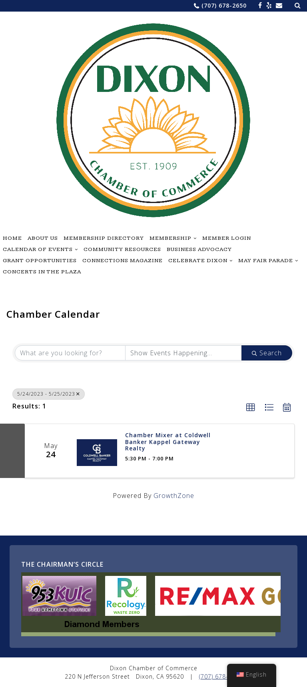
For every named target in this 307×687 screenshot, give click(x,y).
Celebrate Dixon (197, 260)
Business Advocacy (199, 249)
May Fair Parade (265, 260)
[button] (251, 408)
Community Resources (122, 249)
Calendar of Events (38, 249)
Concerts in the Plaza (42, 272)
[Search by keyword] (70, 352)
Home (12, 238)
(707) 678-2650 (224, 5)
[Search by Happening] (183, 352)
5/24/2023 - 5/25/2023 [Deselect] (48, 393)
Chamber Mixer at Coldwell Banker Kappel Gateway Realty (168, 442)
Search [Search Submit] (267, 352)
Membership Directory (104, 238)
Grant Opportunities (40, 260)
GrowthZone (174, 495)
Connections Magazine (122, 260)
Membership (170, 238)
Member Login (226, 238)
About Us (43, 238)
